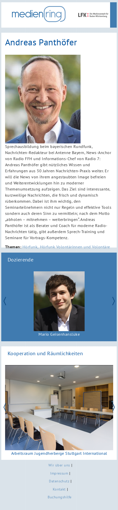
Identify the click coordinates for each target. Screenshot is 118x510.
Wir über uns (59, 465)
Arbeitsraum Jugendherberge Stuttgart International (59, 453)
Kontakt (59, 489)
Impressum (59, 473)
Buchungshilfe (59, 497)
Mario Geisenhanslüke (59, 334)
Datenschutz (59, 481)
